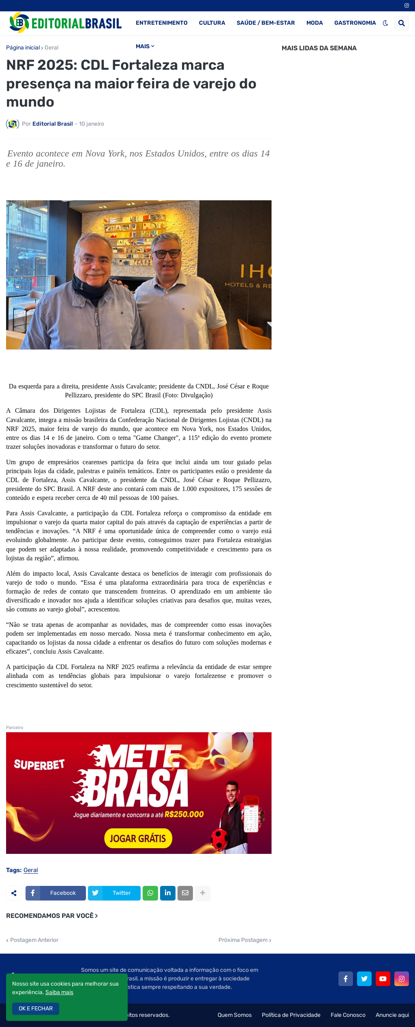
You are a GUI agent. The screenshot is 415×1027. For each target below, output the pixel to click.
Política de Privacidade (291, 1015)
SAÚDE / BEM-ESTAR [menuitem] (266, 22)
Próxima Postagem (242, 940)
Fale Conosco (348, 1015)
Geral (51, 48)
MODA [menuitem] (314, 22)
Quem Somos (235, 1015)
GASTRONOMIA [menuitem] (355, 22)
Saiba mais (59, 992)
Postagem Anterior (34, 940)
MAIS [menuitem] (143, 46)
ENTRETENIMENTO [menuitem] (162, 22)
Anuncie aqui (392, 1015)
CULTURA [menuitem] (212, 22)
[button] (385, 23)
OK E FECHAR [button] (36, 1008)
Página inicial (23, 48)
